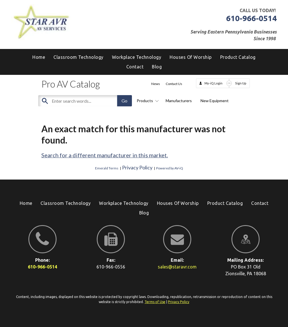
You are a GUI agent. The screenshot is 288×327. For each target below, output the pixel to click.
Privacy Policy (137, 167)
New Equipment (215, 100)
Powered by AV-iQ (169, 168)
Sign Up (240, 83)
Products (147, 100)
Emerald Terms (106, 168)
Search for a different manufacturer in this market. (104, 155)
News (155, 84)
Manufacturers (179, 100)
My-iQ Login (213, 83)
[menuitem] (157, 66)
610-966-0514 (251, 18)
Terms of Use (155, 302)
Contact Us (174, 84)
